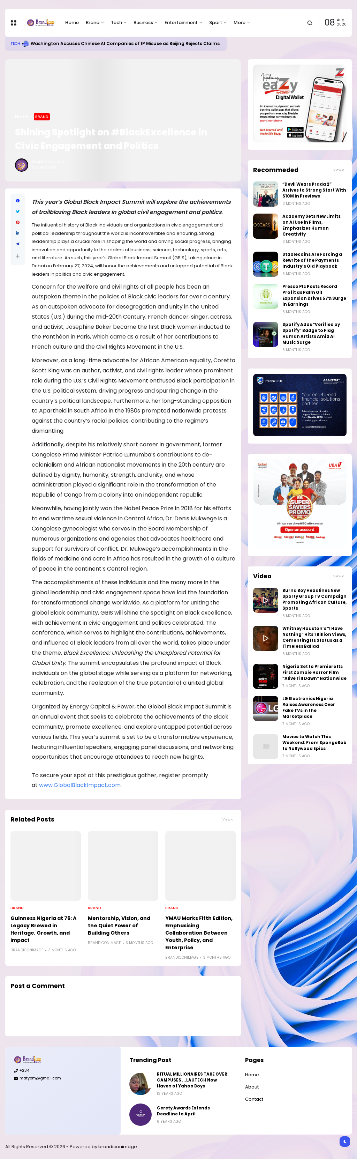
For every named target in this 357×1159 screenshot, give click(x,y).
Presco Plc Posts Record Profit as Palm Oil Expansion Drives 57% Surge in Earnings (314, 295)
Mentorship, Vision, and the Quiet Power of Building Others (119, 925)
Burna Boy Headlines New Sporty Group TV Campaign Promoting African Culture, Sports (314, 599)
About (252, 1087)
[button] (18, 256)
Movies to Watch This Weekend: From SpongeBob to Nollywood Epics (314, 742)
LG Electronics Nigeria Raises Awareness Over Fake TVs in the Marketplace (308, 707)
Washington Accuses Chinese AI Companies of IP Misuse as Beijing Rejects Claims (125, 43)
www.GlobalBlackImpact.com (80, 785)
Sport (215, 22)
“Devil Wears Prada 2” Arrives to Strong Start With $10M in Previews (314, 190)
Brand (92, 22)
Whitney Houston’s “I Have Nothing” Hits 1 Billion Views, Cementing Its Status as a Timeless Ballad (314, 637)
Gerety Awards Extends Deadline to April (183, 1111)
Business (143, 22)
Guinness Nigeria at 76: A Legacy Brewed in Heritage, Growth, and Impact (43, 929)
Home (72, 22)
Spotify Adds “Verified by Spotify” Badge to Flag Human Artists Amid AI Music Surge (311, 333)
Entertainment (181, 22)
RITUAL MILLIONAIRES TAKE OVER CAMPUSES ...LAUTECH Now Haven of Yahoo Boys (192, 1080)
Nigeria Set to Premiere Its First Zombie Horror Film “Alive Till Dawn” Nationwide (314, 672)
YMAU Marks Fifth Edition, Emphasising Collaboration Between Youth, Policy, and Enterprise (199, 933)
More (239, 22)
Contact (254, 1099)
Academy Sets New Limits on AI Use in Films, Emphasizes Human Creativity (311, 225)
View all (229, 819)
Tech (116, 22)
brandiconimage (117, 1146)
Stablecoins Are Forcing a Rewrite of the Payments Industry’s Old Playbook (312, 260)
